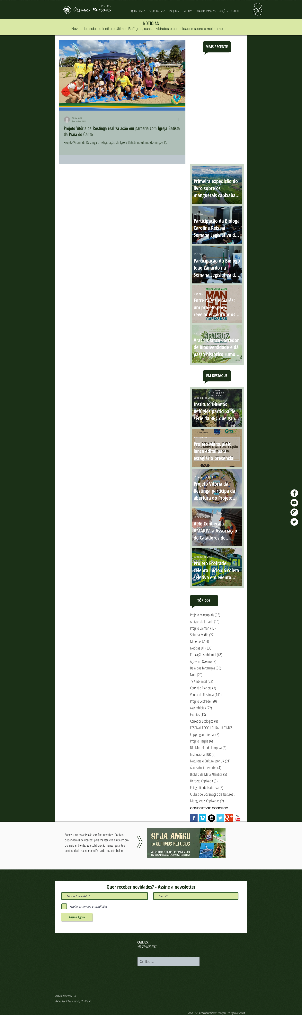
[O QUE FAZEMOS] (157, 11)
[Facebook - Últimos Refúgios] (294, 493)
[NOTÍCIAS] (188, 11)
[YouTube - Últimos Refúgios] (294, 503)
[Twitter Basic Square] (220, 818)
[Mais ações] (180, 119)
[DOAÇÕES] (223, 11)
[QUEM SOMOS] (138, 11)
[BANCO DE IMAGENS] (205, 11)
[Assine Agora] (77, 917)
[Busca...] (168, 961)
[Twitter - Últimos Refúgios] (294, 522)
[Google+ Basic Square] (229, 818)
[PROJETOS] (174, 11)
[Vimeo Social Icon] (202, 818)
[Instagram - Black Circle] (211, 818)
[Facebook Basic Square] (194, 818)
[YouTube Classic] (238, 818)
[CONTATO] (236, 11)
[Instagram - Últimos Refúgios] (294, 512)
